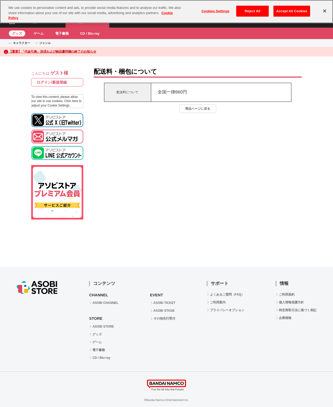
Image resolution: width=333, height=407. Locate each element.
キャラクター (21, 43)
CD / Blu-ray (89, 33)
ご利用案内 (218, 302)
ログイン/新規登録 (52, 82)
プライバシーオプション (227, 310)
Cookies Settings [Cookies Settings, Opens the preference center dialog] (216, 11)
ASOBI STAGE (164, 310)
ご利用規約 (286, 294)
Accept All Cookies (292, 11)
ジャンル (45, 43)
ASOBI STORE (103, 326)
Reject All (252, 11)
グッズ (17, 33)
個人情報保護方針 (291, 302)
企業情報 (285, 318)
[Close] (324, 11)
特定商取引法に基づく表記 (297, 310)
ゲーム (39, 33)
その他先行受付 (164, 318)
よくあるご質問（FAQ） (227, 294)
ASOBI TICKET (164, 303)
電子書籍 (62, 33)
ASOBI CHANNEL (105, 303)
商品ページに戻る (197, 108)
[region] (166, 11)
